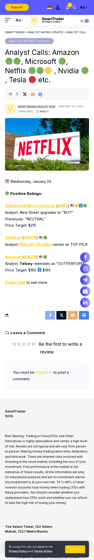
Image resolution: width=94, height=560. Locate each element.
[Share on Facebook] (17, 94)
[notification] (67, 7)
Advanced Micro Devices (30, 205)
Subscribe (15, 282)
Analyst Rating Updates (29, 41)
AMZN (30, 237)
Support (17, 7)
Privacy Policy (18, 551)
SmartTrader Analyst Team (36, 106)
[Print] (40, 94)
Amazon (13, 237)
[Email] (32, 94)
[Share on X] (24, 94)
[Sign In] (57, 7)
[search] (74, 7)
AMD (63, 205)
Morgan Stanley (36, 244)
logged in (43, 372)
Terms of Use (43, 551)
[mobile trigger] (9, 20)
